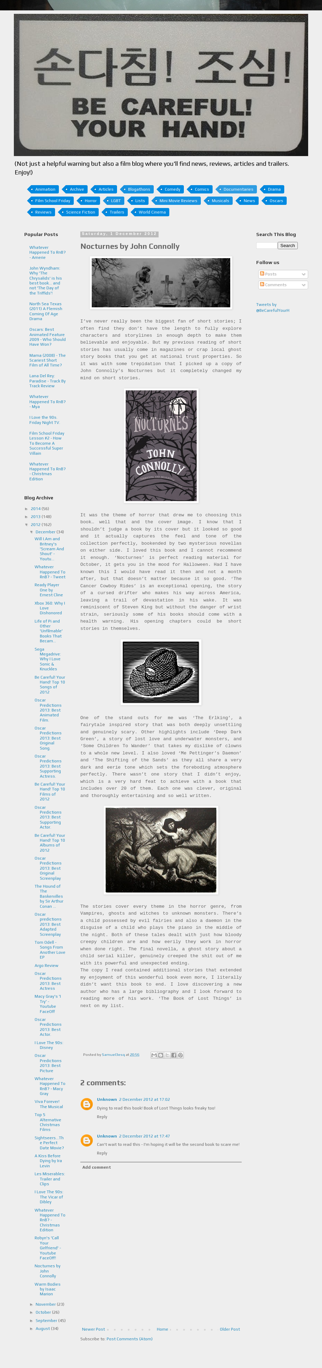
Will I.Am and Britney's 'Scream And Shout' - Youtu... (49, 548)
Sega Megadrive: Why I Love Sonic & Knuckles (48, 659)
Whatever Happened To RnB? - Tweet (50, 571)
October (44, 1312)
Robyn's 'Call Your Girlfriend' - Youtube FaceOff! (48, 1247)
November (46, 1304)
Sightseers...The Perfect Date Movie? (49, 1142)
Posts (268, 274)
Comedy (172, 189)
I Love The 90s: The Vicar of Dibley (49, 1196)
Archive (77, 189)
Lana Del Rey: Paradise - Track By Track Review (47, 380)
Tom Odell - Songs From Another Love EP (50, 950)
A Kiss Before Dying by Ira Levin (48, 1160)
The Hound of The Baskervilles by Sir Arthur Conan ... (49, 896)
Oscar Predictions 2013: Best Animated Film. (48, 710)
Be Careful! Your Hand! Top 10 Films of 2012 (50, 791)
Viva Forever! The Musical (49, 1104)
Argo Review (47, 965)
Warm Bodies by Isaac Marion (48, 1289)
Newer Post (93, 1329)
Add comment (96, 1167)
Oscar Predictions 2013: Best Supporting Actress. (48, 766)
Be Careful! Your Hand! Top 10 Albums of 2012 (50, 843)
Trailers (117, 212)
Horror (91, 200)
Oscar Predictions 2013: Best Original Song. (48, 738)
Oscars (276, 200)
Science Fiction (80, 212)
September (47, 1320)
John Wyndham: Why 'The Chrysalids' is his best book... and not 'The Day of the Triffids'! (45, 281)
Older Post (230, 1329)
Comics (202, 189)
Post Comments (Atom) (130, 1339)
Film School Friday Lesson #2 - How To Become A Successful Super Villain (46, 443)
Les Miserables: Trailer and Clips (50, 1178)
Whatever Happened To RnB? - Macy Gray (50, 1086)
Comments (273, 284)
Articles (106, 189)
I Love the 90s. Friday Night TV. (44, 420)
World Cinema (152, 212)
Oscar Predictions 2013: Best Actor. (48, 1027)
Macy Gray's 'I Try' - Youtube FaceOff (48, 1004)
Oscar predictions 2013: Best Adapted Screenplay (48, 924)
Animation (45, 189)
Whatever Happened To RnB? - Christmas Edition (47, 471)
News (249, 200)
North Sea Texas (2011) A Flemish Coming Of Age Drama (45, 311)
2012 (36, 524)
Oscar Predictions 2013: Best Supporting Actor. (48, 817)
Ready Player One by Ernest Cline (49, 589)
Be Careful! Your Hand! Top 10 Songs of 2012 (50, 685)
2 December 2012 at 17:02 (144, 1099)
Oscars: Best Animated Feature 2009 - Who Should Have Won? (47, 337)
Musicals (220, 200)
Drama (274, 189)
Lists (140, 200)
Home (162, 1329)
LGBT (116, 200)
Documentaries (238, 189)
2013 (36, 516)
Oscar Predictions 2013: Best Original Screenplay (48, 868)
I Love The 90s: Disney (49, 1045)
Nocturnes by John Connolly (48, 1270)
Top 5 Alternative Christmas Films (48, 1122)
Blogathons (139, 189)
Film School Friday (52, 200)
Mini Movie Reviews (178, 200)
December (46, 531)
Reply (102, 1116)
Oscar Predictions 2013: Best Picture (48, 1063)
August (43, 1328)
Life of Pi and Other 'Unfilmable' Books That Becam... (49, 631)
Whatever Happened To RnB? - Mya (47, 401)
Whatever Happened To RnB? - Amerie (47, 252)
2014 (36, 508)
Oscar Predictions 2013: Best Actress (48, 981)
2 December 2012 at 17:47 (144, 1136)
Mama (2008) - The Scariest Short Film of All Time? (47, 360)
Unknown (107, 1099)
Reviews (43, 212)
